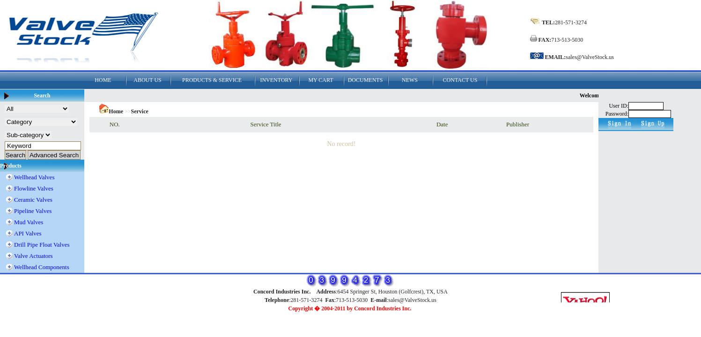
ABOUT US (147, 80)
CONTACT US (460, 80)
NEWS (410, 80)
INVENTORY (276, 80)
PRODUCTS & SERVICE (212, 80)
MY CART (320, 80)
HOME (103, 80)
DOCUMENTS (365, 80)
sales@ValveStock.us (590, 57)
